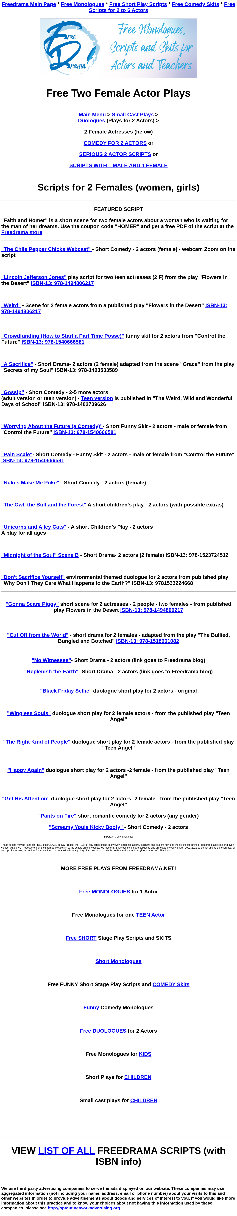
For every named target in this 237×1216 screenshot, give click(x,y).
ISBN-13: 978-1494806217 (62, 283)
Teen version (97, 398)
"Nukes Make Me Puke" (30, 483)
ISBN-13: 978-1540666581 (53, 342)
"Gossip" (12, 392)
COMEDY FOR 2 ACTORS (115, 143)
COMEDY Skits (171, 984)
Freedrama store (21, 232)
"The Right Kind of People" (36, 742)
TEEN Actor (150, 915)
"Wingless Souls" (29, 713)
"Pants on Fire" (57, 816)
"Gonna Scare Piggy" (32, 604)
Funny (91, 1007)
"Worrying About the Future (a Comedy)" (52, 426)
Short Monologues (118, 961)
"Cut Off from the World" (37, 635)
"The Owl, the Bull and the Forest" (44, 505)
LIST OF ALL (66, 1150)
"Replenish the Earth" (51, 671)
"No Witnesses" (51, 660)
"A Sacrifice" (17, 364)
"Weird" (11, 305)
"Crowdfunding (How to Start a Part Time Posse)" (62, 336)
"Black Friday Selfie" (66, 691)
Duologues (91, 120)
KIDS (145, 1054)
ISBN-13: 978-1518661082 (147, 641)
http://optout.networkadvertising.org (84, 1208)
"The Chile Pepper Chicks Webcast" (46, 249)
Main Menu (92, 114)
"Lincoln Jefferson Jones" (34, 277)
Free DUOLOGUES (103, 1031)
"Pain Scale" (16, 454)
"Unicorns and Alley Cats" (33, 527)
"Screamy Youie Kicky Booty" (86, 827)
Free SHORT (81, 938)
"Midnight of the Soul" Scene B (40, 555)
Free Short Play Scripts (138, 4)
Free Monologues (82, 4)
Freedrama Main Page (29, 4)
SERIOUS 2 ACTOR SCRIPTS (115, 154)
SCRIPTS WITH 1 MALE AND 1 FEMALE (118, 165)
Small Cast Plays (133, 114)
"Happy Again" (25, 770)
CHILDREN (137, 1077)
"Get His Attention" (26, 798)
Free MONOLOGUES (104, 892)
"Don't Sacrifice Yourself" (33, 577)
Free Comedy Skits (195, 4)
